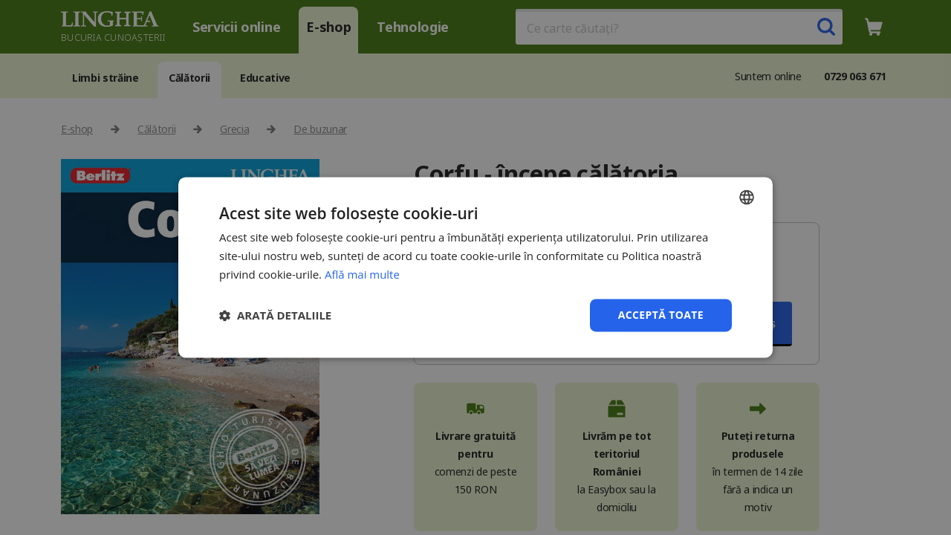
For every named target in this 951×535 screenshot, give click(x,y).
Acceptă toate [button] (660, 315)
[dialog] (475, 267)
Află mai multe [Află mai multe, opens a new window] (362, 274)
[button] (275, 315)
